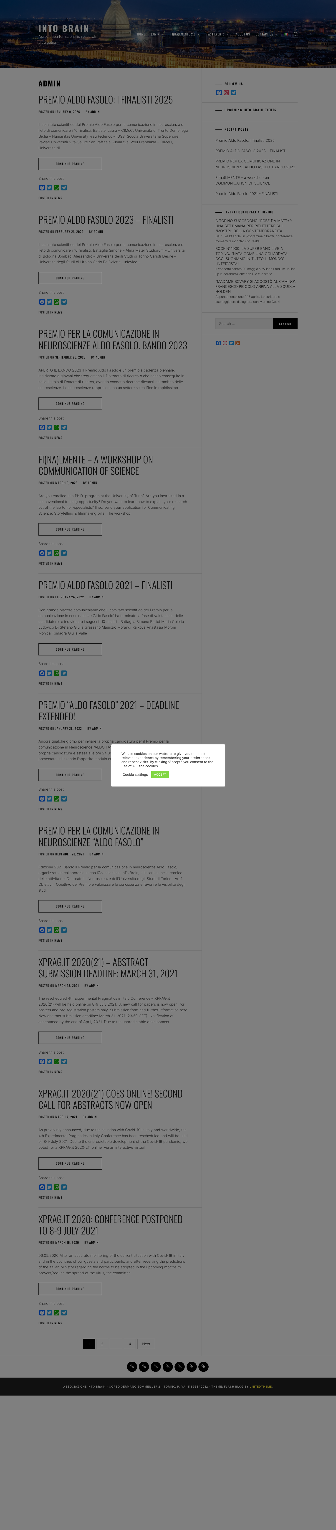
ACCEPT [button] (160, 774)
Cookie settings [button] (135, 775)
